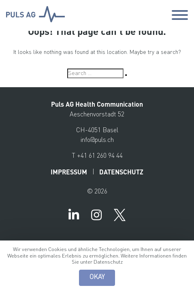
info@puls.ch (97, 140)
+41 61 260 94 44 (100, 156)
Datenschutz (108, 262)
